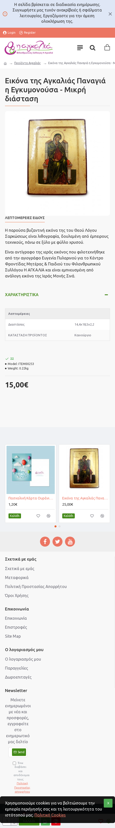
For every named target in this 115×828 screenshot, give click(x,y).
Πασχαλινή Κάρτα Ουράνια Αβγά (31, 498)
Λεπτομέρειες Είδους (25, 218)
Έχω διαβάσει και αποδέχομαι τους (20, 777)
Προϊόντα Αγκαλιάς (27, 63)
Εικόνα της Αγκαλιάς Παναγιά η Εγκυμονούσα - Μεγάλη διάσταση (85, 498)
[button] (55, 526)
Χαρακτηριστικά (21, 294)
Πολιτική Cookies (50, 815)
